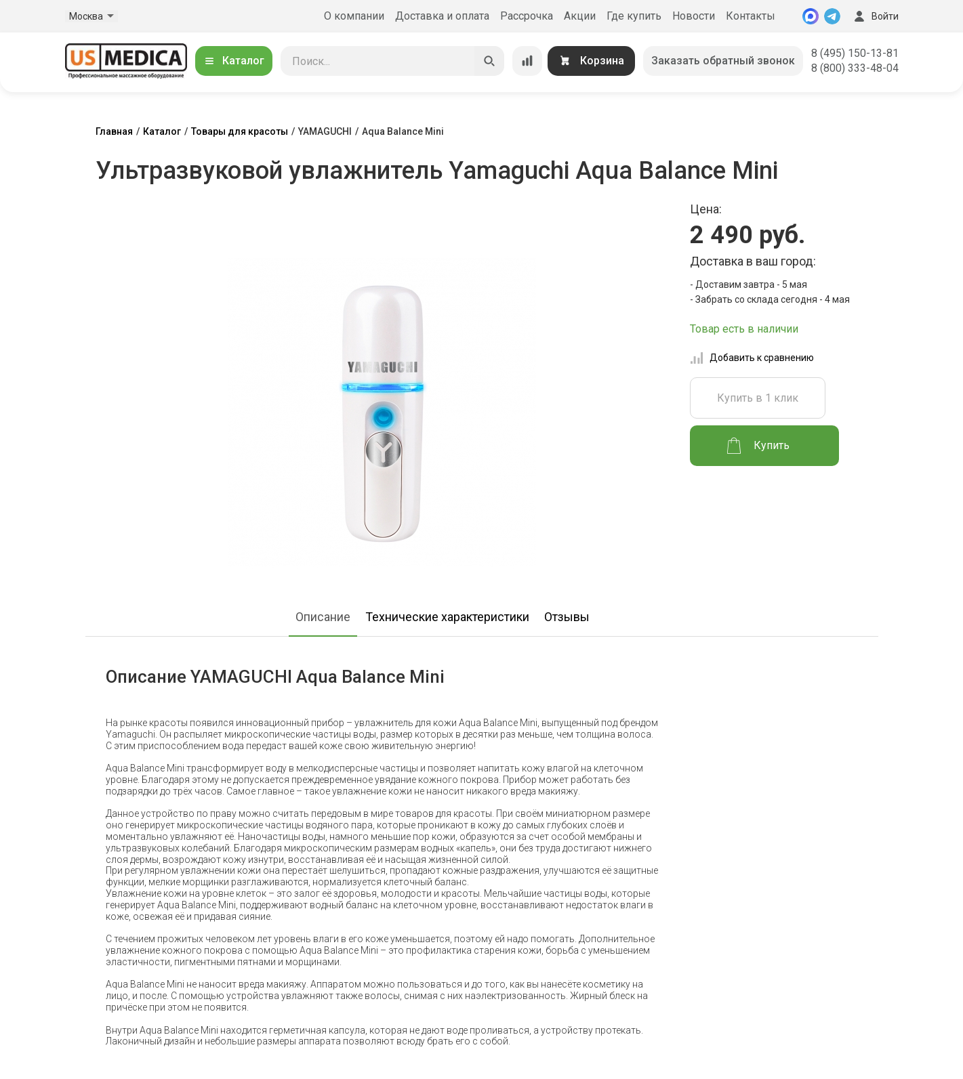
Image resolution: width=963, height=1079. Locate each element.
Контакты (750, 15)
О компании (354, 15)
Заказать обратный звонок (723, 60)
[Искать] (489, 61)
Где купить (634, 15)
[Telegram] (832, 16)
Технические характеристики (447, 617)
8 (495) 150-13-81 (855, 53)
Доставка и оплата (442, 15)
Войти (875, 16)
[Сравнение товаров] (527, 61)
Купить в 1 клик (757, 398)
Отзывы (567, 617)
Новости (693, 15)
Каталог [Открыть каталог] (233, 60)
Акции (580, 15)
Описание (322, 617)
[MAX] (810, 16)
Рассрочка (526, 15)
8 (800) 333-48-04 (855, 68)
